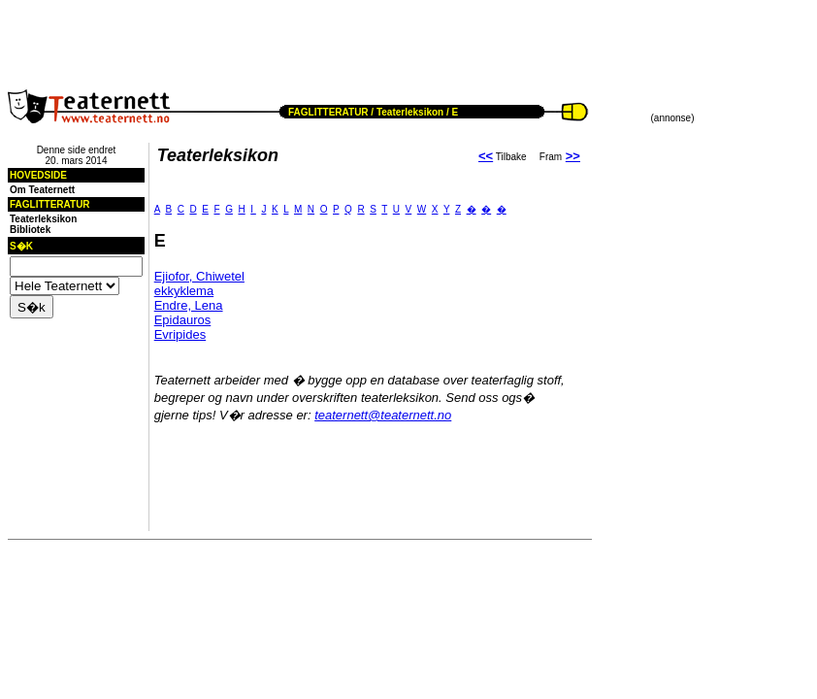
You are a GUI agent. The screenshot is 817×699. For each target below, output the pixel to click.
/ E (450, 112)
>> (573, 156)
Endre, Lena (188, 305)
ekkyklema (183, 290)
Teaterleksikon (409, 112)
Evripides (180, 334)
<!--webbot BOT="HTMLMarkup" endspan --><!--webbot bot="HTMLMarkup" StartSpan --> (239, 37)
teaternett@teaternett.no (382, 415)
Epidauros (183, 320)
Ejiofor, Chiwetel (199, 276)
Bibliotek (30, 229)
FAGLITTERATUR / (331, 112)
